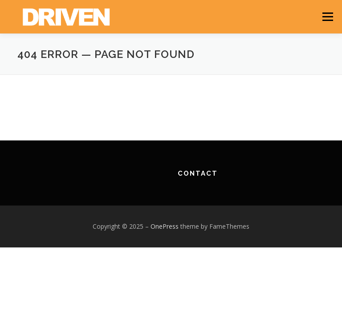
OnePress (165, 226)
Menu (327, 16)
